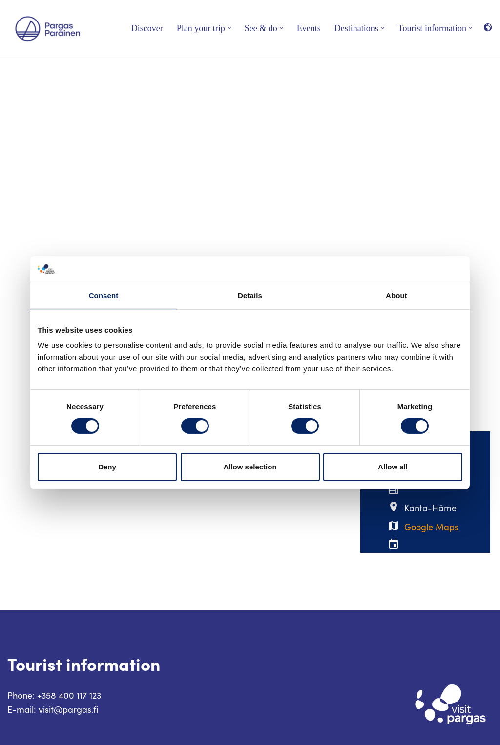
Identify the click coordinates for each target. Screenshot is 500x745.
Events (309, 28)
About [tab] (396, 295)
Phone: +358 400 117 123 (54, 695)
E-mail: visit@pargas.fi (52, 709)
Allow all (393, 467)
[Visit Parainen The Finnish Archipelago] (47, 28)
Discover (147, 28)
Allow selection (249, 467)
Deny (107, 467)
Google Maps (431, 526)
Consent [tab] (104, 295)
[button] (229, 28)
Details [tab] (250, 295)
